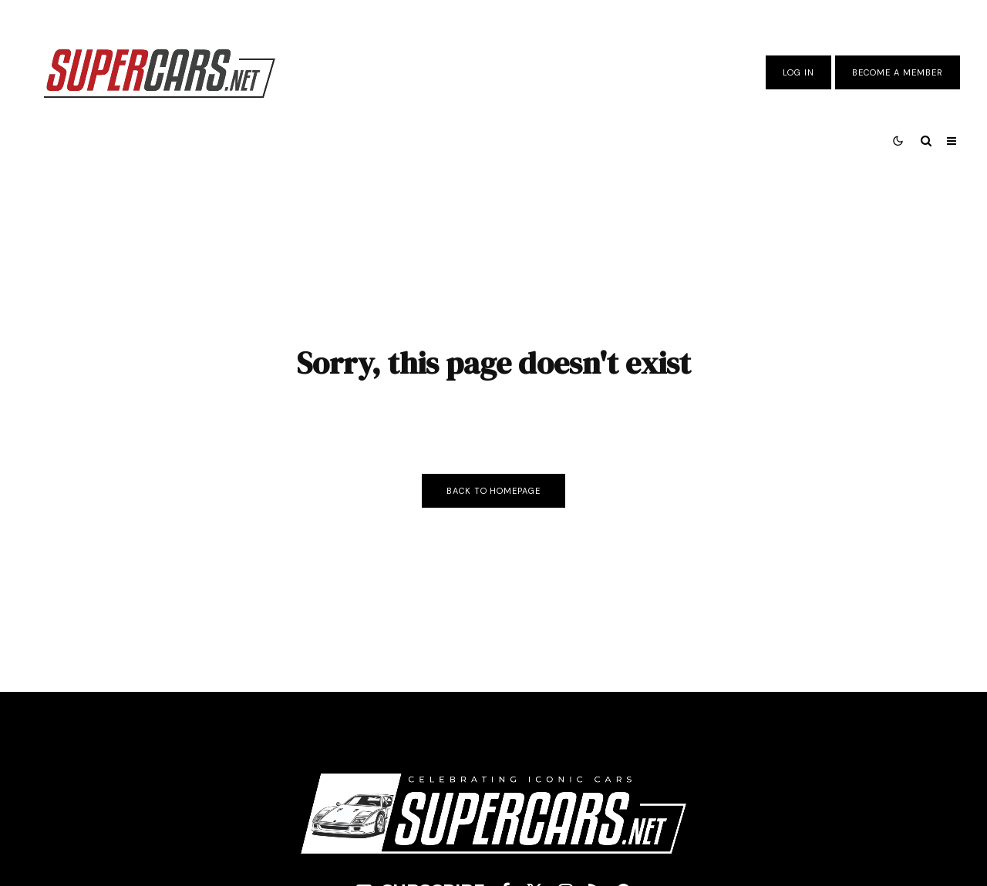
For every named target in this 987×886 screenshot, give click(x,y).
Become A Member (897, 72)
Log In (798, 72)
